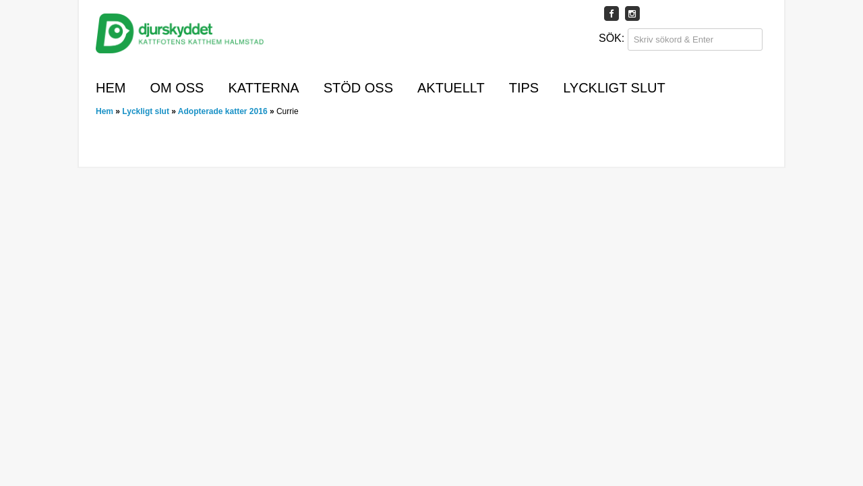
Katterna (263, 87)
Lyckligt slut (614, 87)
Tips (524, 87)
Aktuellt (451, 87)
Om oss (177, 87)
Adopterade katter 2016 (223, 111)
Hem (110, 87)
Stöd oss (358, 87)
